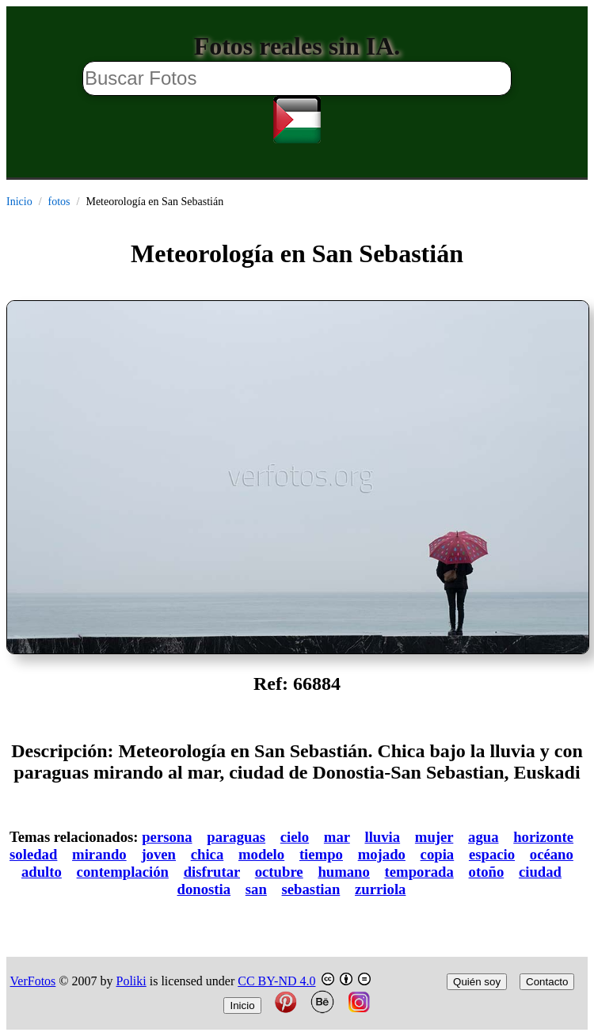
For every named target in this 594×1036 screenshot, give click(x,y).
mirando (99, 854)
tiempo (321, 854)
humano (344, 871)
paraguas (236, 836)
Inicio (19, 202)
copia (438, 854)
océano (551, 854)
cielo (294, 836)
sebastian (311, 889)
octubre (279, 871)
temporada (419, 871)
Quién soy (477, 982)
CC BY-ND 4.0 (276, 981)
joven (158, 854)
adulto (41, 871)
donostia (204, 889)
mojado (382, 854)
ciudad (540, 871)
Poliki (131, 981)
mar (337, 836)
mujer (434, 836)
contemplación (123, 871)
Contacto (547, 982)
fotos (59, 202)
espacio (492, 854)
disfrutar (212, 871)
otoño (487, 871)
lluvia (382, 836)
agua (483, 836)
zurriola (380, 889)
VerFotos (33, 981)
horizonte (543, 836)
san (256, 889)
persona (167, 836)
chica (207, 854)
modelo (261, 854)
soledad (33, 854)
